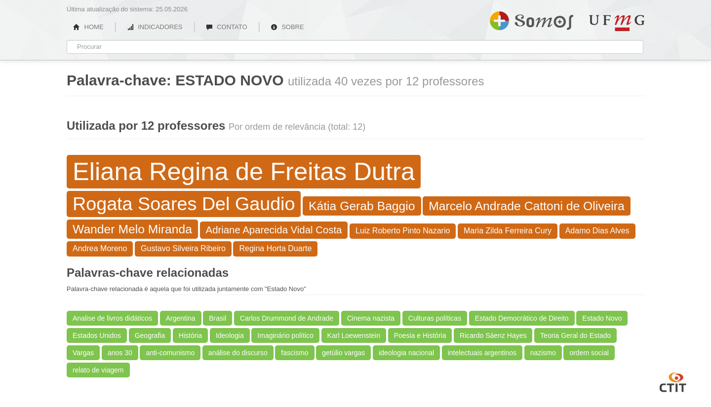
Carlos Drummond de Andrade (286, 318)
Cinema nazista (371, 318)
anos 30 (120, 353)
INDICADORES (155, 27)
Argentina (181, 318)
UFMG (616, 23)
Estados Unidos (97, 335)
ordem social (588, 353)
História (190, 335)
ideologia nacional (406, 353)
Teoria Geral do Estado (575, 335)
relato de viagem (98, 370)
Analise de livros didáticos (112, 318)
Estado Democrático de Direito (522, 318)
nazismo (543, 353)
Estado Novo (602, 318)
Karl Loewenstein (353, 335)
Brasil (217, 318)
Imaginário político (285, 335)
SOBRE (287, 27)
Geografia (150, 335)
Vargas (83, 353)
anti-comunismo (170, 353)
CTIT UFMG (673, 381)
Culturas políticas (434, 318)
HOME (88, 27)
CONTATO (226, 27)
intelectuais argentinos (482, 353)
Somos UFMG (531, 19)
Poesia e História (420, 335)
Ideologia (230, 335)
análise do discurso (238, 353)
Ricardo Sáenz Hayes (493, 335)
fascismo (294, 353)
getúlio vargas (343, 353)
